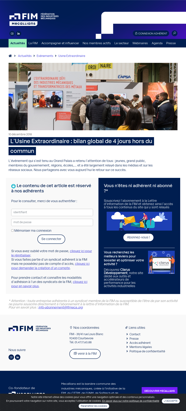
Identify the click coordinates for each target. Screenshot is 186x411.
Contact (135, 334)
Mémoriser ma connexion (31, 230)
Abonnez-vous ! (138, 237)
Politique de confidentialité (147, 351)
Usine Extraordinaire (71, 56)
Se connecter (51, 239)
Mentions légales (141, 347)
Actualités (17, 43)
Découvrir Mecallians (159, 391)
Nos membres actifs (97, 43)
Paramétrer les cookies (94, 406)
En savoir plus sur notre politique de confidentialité (130, 401)
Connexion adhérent (151, 33)
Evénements (45, 56)
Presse (171, 43)
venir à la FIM (85, 353)
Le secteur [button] (121, 43)
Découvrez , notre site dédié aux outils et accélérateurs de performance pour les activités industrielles (124, 269)
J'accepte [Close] (171, 401)
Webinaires (140, 43)
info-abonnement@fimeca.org (60, 307)
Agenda (157, 43)
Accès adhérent (140, 342)
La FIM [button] (33, 43)
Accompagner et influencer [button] (60, 43)
